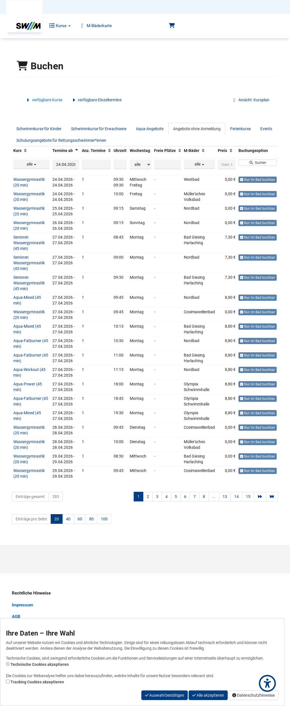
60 (80, 519)
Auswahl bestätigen (164, 695)
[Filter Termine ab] (65, 164)
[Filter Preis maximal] (227, 164)
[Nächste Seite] (260, 496)
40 (68, 519)
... (214, 496)
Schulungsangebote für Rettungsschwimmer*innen (61, 140)
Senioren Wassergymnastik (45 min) (29, 243)
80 (91, 519)
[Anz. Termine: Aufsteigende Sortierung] (109, 150)
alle (31, 164)
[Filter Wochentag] (140, 164)
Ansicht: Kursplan (250, 100)
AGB (16, 616)
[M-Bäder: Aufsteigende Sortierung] (203, 150)
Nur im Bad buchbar (257, 180)
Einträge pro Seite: (31, 519)
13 (225, 496)
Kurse (56, 25)
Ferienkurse (240, 128)
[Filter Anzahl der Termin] (96, 164)
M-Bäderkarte (91, 25)
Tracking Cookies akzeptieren (37, 682)
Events (266, 128)
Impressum (22, 605)
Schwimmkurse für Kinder (38, 128)
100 (104, 519)
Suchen (257, 163)
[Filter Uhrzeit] (120, 164)
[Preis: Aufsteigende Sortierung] (231, 150)
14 (236, 496)
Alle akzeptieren (208, 695)
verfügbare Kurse (43, 100)
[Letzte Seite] (272, 496)
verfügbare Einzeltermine (96, 100)
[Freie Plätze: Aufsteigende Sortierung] (179, 150)
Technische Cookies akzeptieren (39, 664)
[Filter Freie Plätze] (167, 164)
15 (248, 496)
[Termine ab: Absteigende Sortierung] (76, 150)
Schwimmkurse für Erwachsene (98, 128)
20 (56, 519)
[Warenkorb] (172, 25)
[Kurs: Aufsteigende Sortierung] (25, 150)
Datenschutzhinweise (253, 695)
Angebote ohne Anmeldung (197, 128)
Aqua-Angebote (149, 128)
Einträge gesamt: (30, 496)
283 (55, 496)
